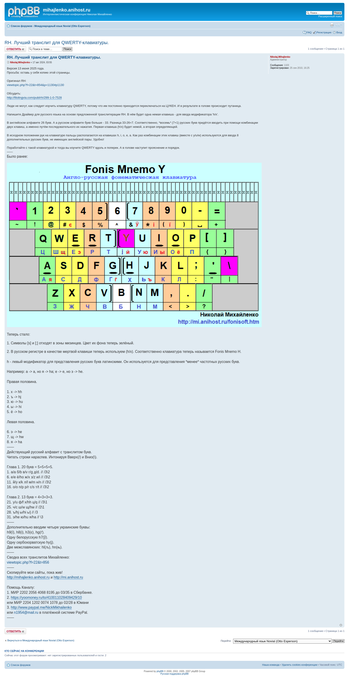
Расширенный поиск (330, 16)
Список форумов (21, 26)
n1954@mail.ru (26, 612)
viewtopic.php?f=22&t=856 (28, 562)
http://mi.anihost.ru (68, 577)
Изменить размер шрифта (338, 25)
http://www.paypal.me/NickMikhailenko (41, 607)
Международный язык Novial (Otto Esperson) (62, 26)
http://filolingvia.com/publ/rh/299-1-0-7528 (34, 97)
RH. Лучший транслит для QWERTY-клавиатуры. (57, 42)
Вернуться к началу (341, 625)
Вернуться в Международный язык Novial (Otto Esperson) (40, 640)
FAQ (309, 32)
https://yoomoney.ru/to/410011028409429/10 (46, 597)
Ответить (15, 49)
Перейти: (226, 640)
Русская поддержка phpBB (174, 674)
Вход (339, 32)
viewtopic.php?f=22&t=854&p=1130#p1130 (35, 85)
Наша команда (270, 664)
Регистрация (324, 32)
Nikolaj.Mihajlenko (20, 62)
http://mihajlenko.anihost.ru (28, 577)
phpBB (159, 671)
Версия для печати (331, 25)
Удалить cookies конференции (299, 664)
